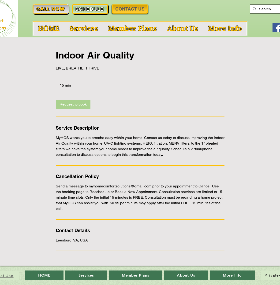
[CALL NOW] (51, 9)
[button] (225, 28)
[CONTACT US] (130, 9)
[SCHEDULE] (90, 9)
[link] (73, 104)
